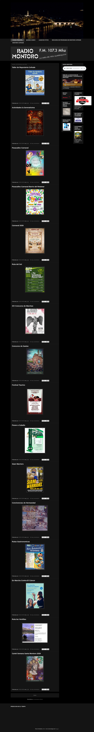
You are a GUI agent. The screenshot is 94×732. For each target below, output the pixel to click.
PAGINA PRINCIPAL (17, 40)
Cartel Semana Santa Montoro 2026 (26, 654)
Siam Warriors (18, 464)
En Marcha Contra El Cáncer (23, 580)
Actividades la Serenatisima (23, 108)
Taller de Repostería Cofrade (23, 67)
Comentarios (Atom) (38, 699)
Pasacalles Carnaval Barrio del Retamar (28, 187)
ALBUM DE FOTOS (44, 40)
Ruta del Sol (17, 264)
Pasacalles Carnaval (20, 148)
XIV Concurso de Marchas (22, 306)
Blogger (57, 728)
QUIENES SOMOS (30, 40)
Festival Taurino (18, 385)
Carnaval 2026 (18, 225)
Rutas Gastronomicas (21, 542)
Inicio (34, 695)
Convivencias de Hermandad (24, 503)
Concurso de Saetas (20, 346)
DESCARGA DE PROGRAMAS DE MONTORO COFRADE (66, 40)
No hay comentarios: (35, 103)
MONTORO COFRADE (18, 42)
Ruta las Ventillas (19, 619)
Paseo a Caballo (18, 425)
